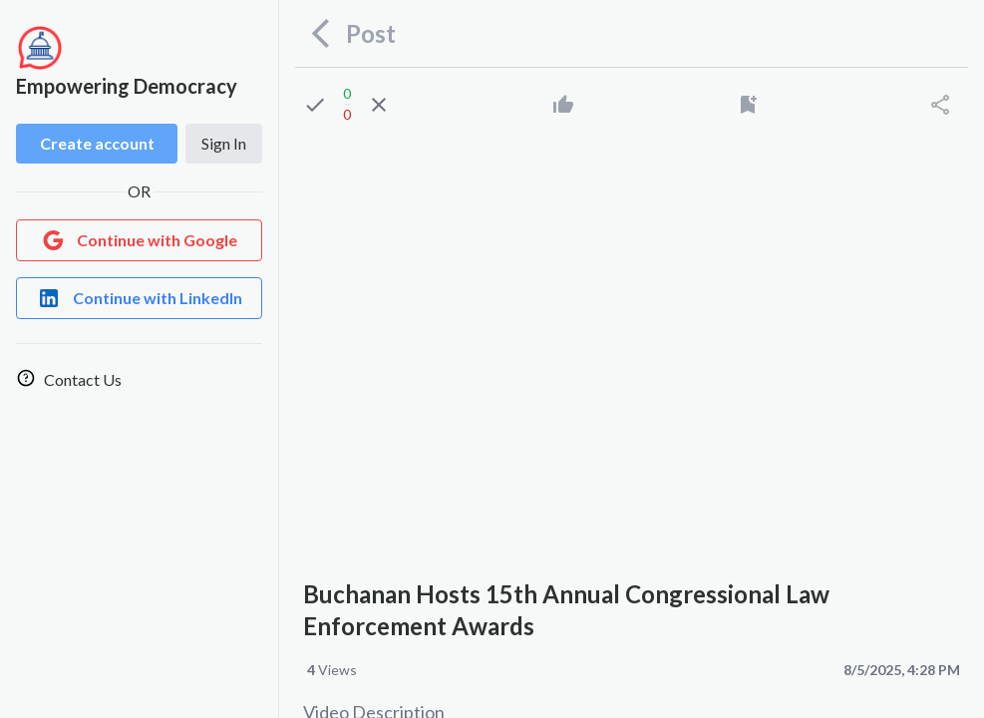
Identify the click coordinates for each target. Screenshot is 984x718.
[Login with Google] (139, 240)
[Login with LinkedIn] (139, 298)
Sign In (223, 143)
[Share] (940, 105)
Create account (97, 143)
